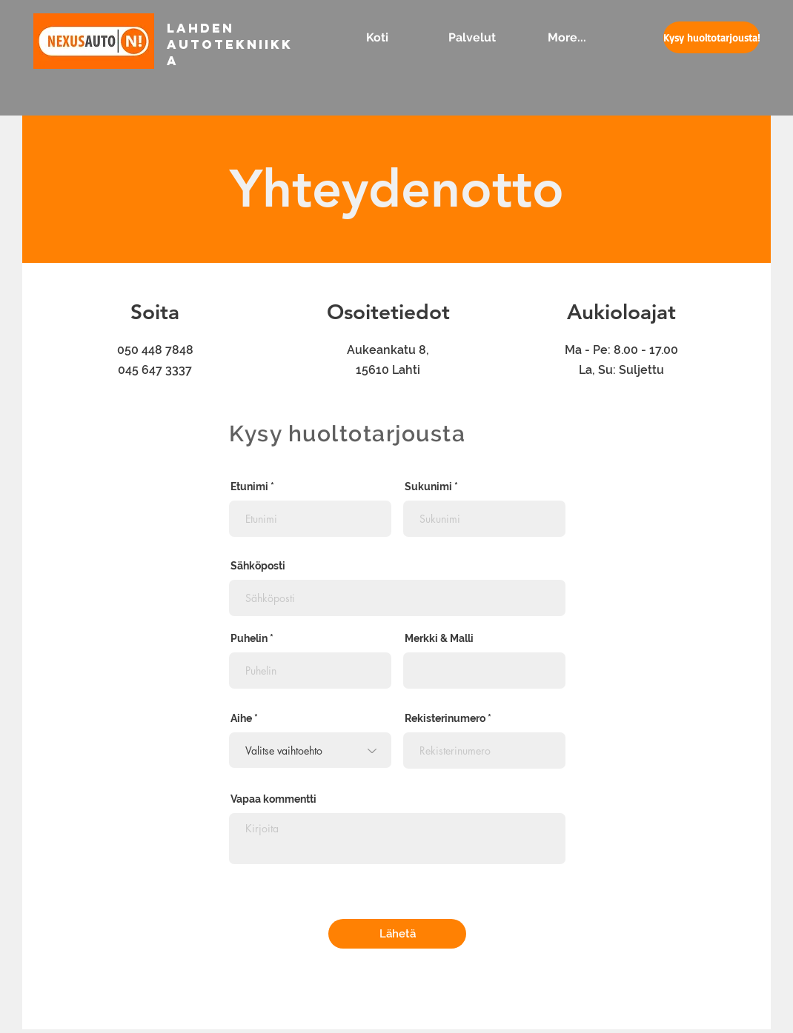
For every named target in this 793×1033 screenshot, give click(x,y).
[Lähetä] (397, 934)
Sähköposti (257, 566)
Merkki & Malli (439, 638)
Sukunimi (428, 486)
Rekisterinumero (445, 718)
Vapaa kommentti (273, 799)
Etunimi (249, 486)
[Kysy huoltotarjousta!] (711, 37)
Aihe (241, 718)
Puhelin (249, 638)
